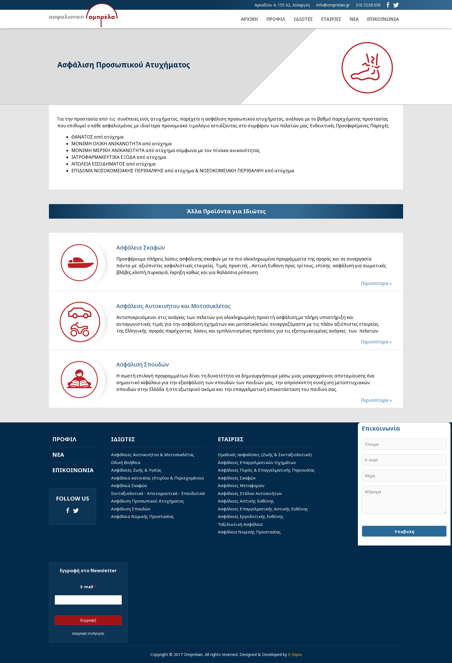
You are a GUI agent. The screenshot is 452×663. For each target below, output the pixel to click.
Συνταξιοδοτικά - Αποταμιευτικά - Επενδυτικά (158, 493)
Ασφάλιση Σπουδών (142, 364)
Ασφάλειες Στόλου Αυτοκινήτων (250, 493)
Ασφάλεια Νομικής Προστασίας (142, 516)
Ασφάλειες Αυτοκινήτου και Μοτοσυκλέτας (173, 306)
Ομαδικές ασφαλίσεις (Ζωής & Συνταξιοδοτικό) (265, 454)
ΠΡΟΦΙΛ (275, 19)
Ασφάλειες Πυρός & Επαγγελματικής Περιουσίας (266, 470)
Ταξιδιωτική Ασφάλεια (240, 524)
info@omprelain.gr (333, 5)
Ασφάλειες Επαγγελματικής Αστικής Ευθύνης (263, 509)
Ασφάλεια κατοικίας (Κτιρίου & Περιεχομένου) (157, 478)
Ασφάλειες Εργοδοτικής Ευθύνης (251, 516)
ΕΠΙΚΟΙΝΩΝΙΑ (383, 19)
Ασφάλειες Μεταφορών (241, 485)
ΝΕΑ (354, 19)
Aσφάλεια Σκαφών (140, 247)
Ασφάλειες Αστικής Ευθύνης (246, 501)
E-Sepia (295, 654)
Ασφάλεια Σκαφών (129, 485)
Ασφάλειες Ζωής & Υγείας (136, 470)
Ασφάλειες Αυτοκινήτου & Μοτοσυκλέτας (152, 454)
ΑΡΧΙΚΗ (249, 19)
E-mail (88, 586)
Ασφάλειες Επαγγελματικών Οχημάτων (257, 462)
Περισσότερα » (376, 283)
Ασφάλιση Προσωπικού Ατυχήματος (147, 501)
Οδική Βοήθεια (125, 462)
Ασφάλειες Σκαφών (237, 478)
